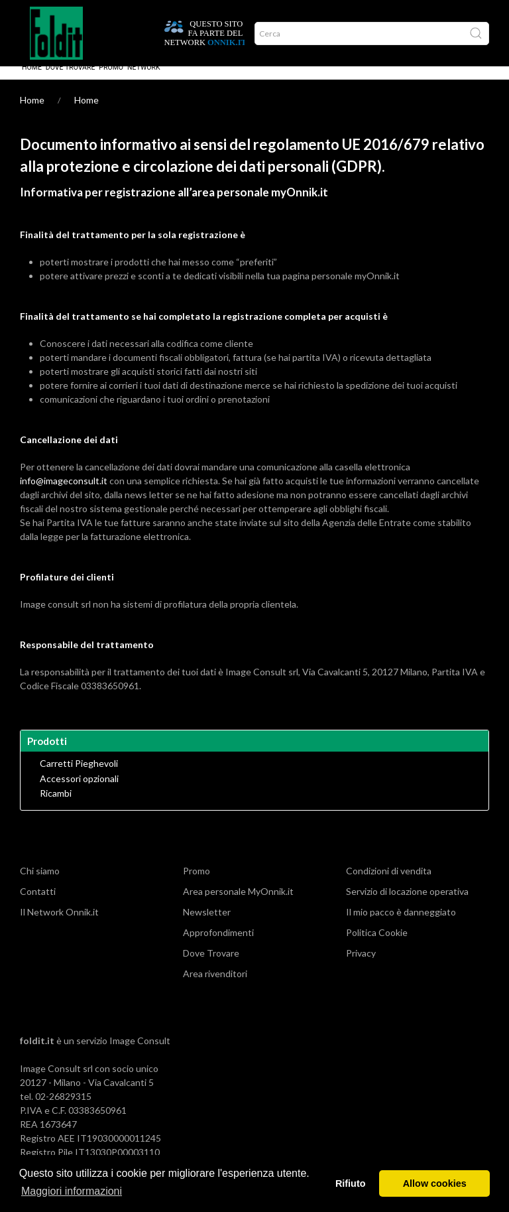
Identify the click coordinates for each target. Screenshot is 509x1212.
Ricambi (56, 806)
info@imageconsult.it (63, 494)
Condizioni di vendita (388, 884)
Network (143, 80)
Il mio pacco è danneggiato (401, 925)
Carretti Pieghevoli (79, 777)
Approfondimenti (218, 945)
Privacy (361, 966)
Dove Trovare (70, 80)
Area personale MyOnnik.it (238, 904)
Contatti (38, 904)
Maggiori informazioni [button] (71, 1191)
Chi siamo (40, 884)
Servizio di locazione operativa (407, 904)
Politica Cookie (377, 945)
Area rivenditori (215, 986)
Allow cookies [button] (435, 1183)
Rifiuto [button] (350, 1183)
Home (32, 80)
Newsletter (207, 925)
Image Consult (139, 1053)
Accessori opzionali (79, 792)
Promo (111, 80)
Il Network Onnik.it (59, 925)
